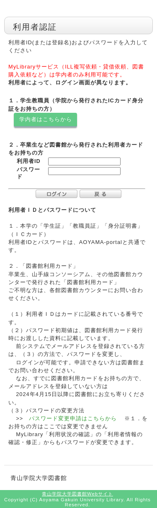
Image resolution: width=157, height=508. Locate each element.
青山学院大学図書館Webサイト (77, 493)
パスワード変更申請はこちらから (72, 418)
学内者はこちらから (45, 119)
